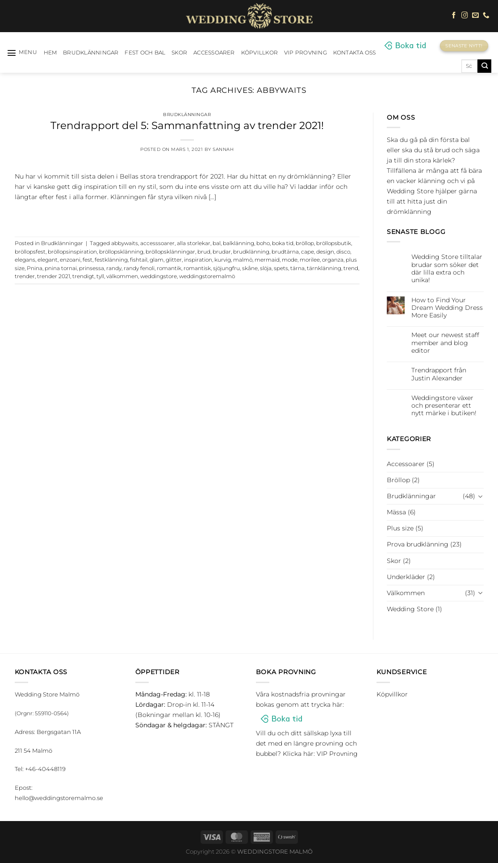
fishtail (138, 260)
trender (25, 276)
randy (113, 268)
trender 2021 (53, 276)
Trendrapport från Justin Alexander (438, 374)
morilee (310, 260)
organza (332, 260)
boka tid (282, 243)
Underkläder (406, 577)
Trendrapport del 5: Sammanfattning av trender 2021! (187, 125)
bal (217, 243)
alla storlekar (193, 243)
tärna (297, 268)
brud (203, 252)
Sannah (223, 149)
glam (156, 260)
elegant (48, 260)
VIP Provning (305, 53)
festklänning (111, 260)
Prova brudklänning (417, 544)
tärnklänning (324, 268)
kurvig (222, 260)
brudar (222, 252)
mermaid (267, 260)
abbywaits (124, 243)
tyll (100, 276)
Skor (179, 53)
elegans (25, 260)
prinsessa (91, 268)
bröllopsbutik (333, 243)
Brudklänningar (90, 53)
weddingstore (158, 276)
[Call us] (486, 15)
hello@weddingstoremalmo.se (59, 797)
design (325, 252)
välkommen (122, 276)
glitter (174, 260)
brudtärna (285, 252)
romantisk (197, 268)
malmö (242, 260)
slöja (266, 268)
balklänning (238, 243)
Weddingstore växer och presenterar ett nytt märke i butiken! (444, 405)
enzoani (70, 260)
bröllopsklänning (121, 252)
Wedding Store (410, 609)
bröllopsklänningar (170, 252)
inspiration (198, 260)
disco (343, 252)
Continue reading (187, 216)
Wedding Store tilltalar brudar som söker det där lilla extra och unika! (446, 268)
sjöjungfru (226, 268)
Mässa (396, 512)
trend (350, 268)
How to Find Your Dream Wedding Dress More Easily (447, 308)
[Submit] (484, 66)
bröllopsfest (30, 252)
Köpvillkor (259, 53)
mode (289, 260)
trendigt (83, 276)
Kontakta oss (354, 53)
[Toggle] (480, 496)
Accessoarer (214, 53)
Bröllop (398, 480)
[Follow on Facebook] (454, 15)
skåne (250, 268)
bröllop (305, 243)
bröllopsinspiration (72, 252)
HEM (50, 53)
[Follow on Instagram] (464, 15)
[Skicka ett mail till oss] (475, 15)
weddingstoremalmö (207, 276)
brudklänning (251, 252)
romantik (169, 268)
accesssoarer (157, 243)
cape (307, 252)
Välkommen (406, 593)
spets (281, 268)
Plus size (400, 528)
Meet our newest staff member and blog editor (445, 342)
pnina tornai (61, 268)
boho (263, 243)
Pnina (34, 268)
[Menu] (22, 52)
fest (87, 260)
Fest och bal (145, 53)
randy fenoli (139, 268)
